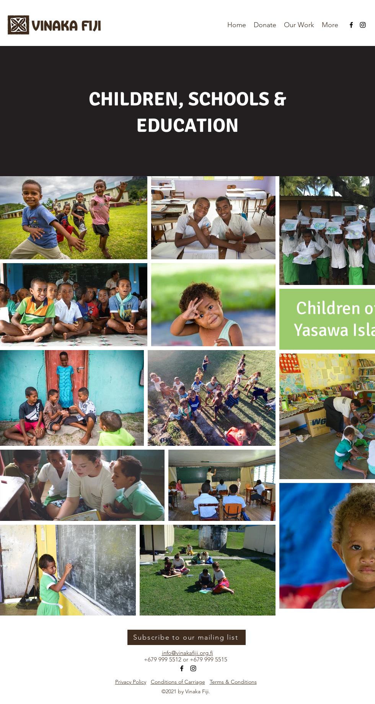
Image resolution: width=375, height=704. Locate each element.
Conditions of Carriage (178, 681)
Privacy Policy (130, 681)
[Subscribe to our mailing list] (186, 637)
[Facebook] (351, 25)
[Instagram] (363, 25)
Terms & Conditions (233, 681)
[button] (330, 25)
